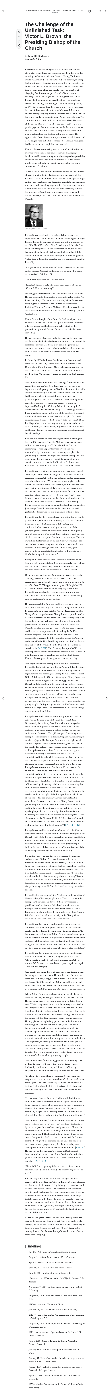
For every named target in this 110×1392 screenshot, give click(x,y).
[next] (106, 698)
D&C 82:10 (40, 1161)
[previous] (3, 698)
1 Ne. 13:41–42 (72, 825)
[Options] (105, 11)
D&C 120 (41, 648)
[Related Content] (100, 11)
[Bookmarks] (95, 11)
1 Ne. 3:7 (80, 1147)
